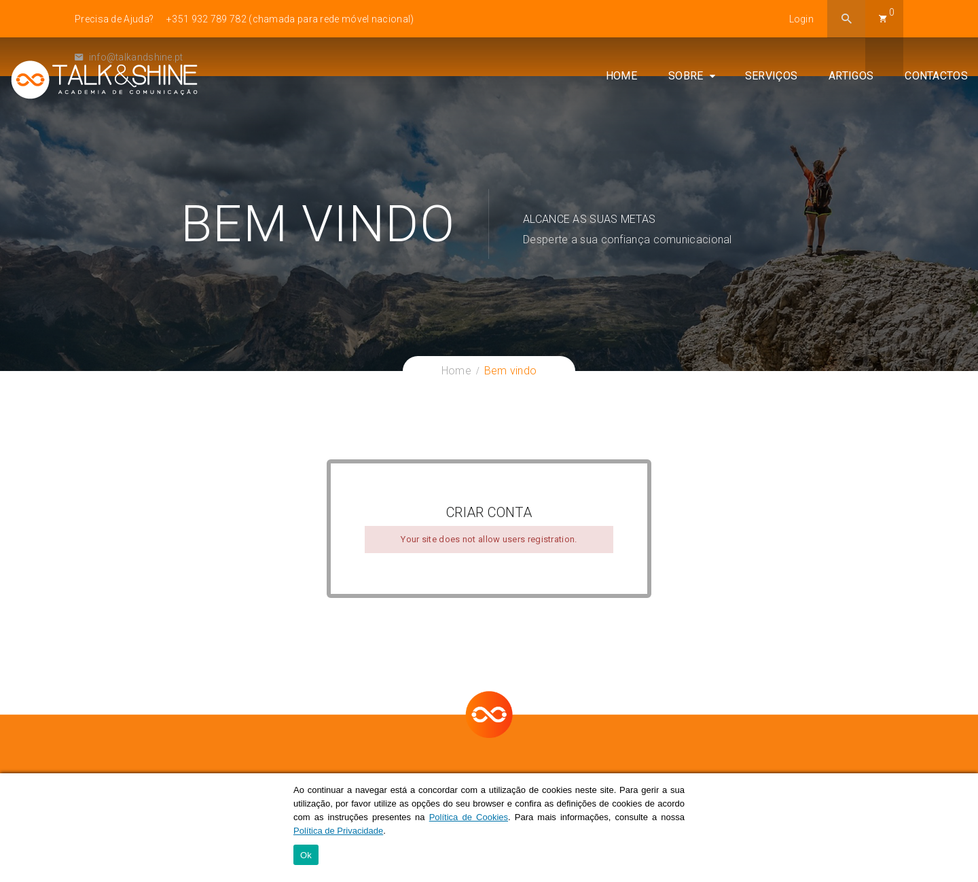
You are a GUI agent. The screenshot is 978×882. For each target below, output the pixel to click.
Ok (306, 855)
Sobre (686, 75)
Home (621, 75)
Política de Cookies (468, 817)
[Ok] (961, 827)
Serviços (771, 75)
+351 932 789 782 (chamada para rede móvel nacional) (290, 19)
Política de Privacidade (338, 831)
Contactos (936, 75)
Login (801, 19)
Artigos (851, 75)
